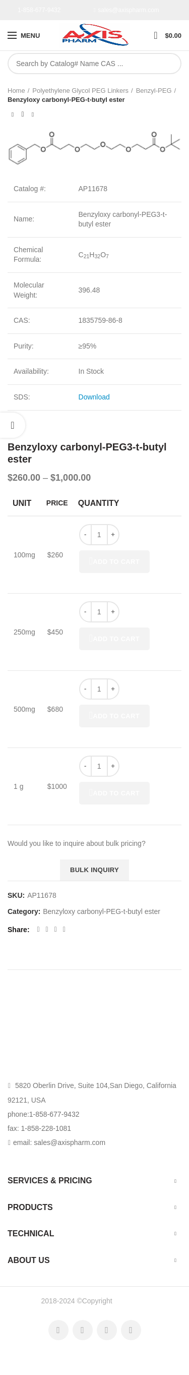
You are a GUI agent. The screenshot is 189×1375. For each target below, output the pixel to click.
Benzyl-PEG (154, 90)
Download (94, 397)
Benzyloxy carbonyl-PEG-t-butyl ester (66, 99)
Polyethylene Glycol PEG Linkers (80, 90)
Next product (33, 114)
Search (168, 63)
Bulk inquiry (94, 870)
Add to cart (114, 561)
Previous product (13, 114)
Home (16, 90)
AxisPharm (131, 1301)
